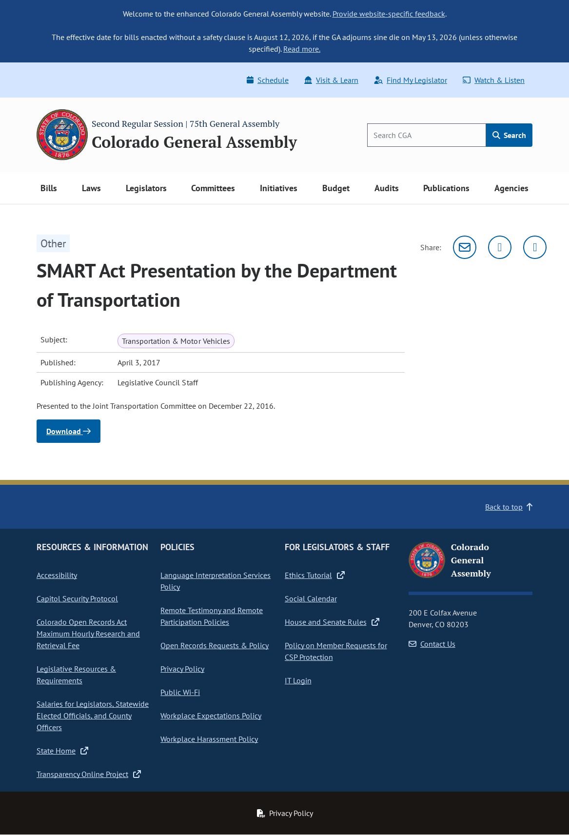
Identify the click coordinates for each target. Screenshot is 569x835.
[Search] (426, 135)
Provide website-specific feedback (389, 14)
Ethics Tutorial (315, 575)
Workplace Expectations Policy (210, 715)
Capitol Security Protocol (77, 598)
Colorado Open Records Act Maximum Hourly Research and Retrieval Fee (88, 633)
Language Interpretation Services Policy (215, 581)
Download (68, 431)
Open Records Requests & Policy (214, 645)
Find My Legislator (410, 80)
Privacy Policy (182, 669)
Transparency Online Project (89, 774)
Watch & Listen (494, 80)
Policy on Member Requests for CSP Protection (336, 651)
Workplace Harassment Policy (209, 739)
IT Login (298, 680)
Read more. (301, 49)
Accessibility (57, 575)
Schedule (268, 80)
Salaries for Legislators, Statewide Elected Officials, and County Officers (93, 715)
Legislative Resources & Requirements (76, 674)
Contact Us (432, 644)
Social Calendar (311, 598)
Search (509, 135)
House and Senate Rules (332, 622)
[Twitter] (499, 247)
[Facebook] (535, 247)
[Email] (464, 247)
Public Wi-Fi (180, 692)
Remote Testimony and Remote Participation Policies (211, 616)
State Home (62, 750)
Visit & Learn (331, 80)
